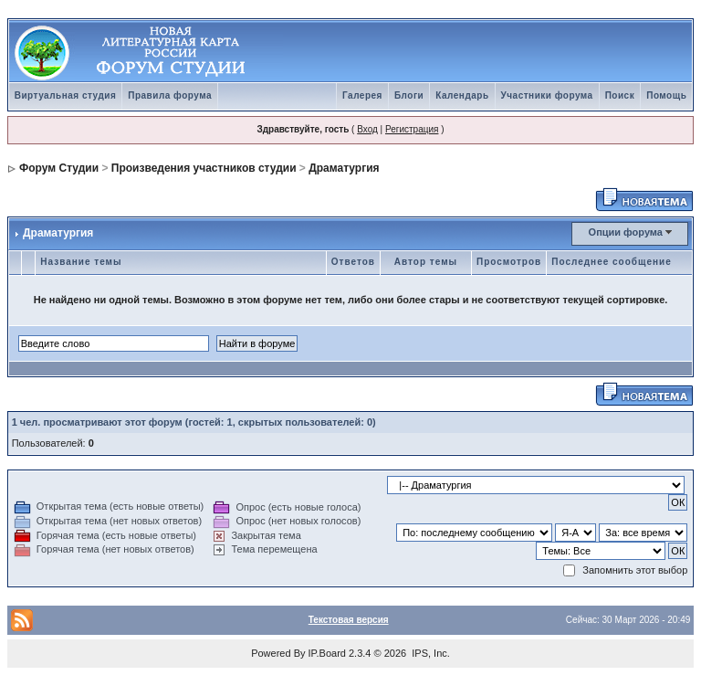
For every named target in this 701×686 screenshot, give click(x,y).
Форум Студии (59, 168)
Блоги (409, 95)
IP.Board (327, 653)
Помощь (666, 95)
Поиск (620, 95)
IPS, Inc (429, 653)
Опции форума (626, 232)
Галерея (362, 95)
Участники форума (547, 95)
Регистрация (411, 129)
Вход (367, 129)
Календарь (461, 95)
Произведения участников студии (204, 168)
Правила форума (170, 95)
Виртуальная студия (66, 95)
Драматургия (344, 168)
